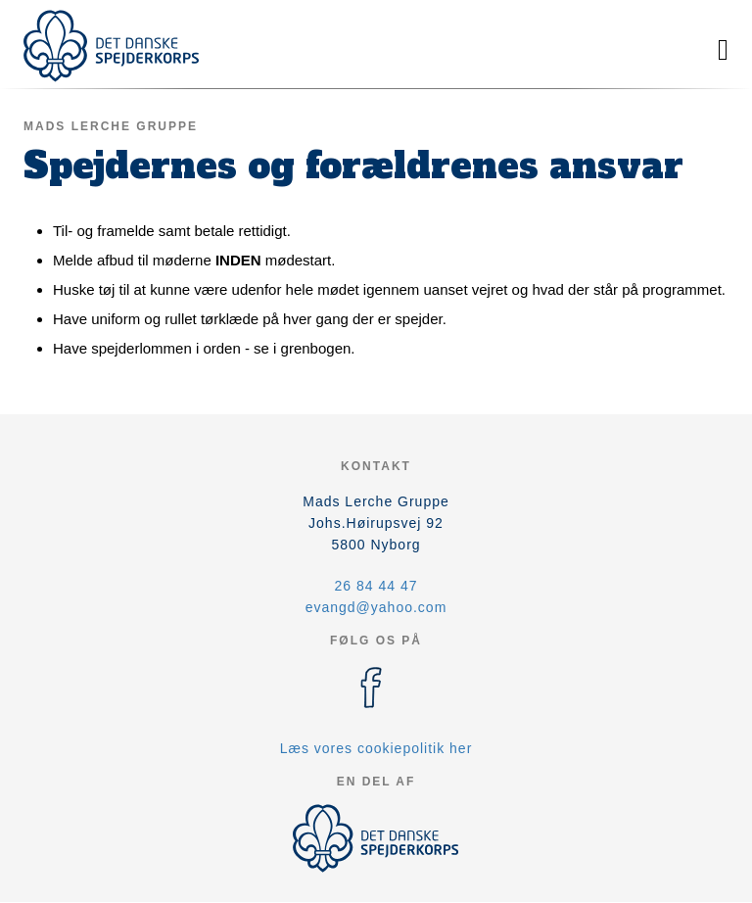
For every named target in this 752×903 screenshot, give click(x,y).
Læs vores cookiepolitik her (376, 748)
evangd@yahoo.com (376, 607)
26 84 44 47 (376, 586)
